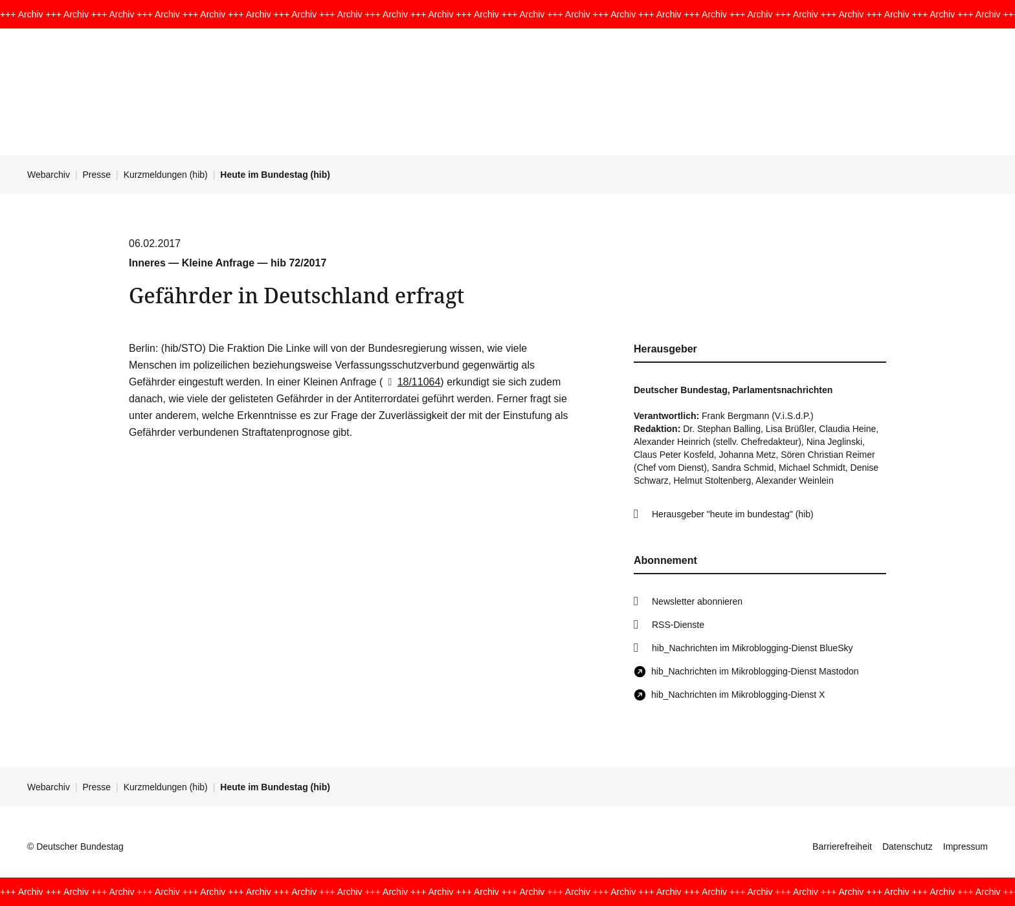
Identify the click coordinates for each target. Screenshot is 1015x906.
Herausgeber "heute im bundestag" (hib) (733, 514)
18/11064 (411, 381)
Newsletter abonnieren (697, 601)
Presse (97, 174)
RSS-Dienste (678, 625)
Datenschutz (907, 846)
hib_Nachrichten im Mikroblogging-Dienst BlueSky (752, 648)
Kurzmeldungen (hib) (166, 174)
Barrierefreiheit (842, 846)
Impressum (965, 846)
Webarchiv (48, 174)
